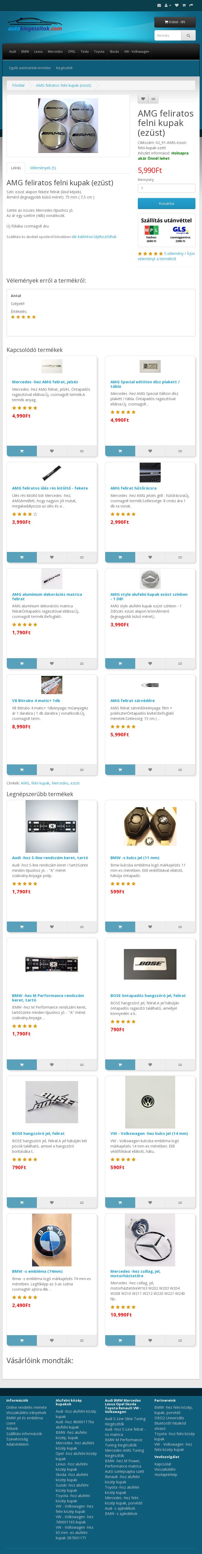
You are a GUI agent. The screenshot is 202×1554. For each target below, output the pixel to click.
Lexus (38, 51)
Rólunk (12, 1428)
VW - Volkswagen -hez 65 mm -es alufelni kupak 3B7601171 (74, 1532)
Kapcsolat (162, 1463)
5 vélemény (174, 253)
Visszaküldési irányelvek (26, 1412)
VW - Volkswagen (136, 51)
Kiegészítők (64, 68)
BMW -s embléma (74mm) (37, 1271)
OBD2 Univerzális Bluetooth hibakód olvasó (170, 1423)
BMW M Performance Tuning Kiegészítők (123, 1442)
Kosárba (166, 203)
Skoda (114, 51)
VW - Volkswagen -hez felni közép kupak (74, 1509)
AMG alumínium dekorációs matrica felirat (47, 596)
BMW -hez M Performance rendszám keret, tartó (48, 998)
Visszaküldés (165, 1469)
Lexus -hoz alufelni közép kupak (72, 1466)
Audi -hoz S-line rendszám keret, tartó (50, 857)
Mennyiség (146, 179)
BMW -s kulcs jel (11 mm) (134, 857)
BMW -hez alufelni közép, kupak (71, 1435)
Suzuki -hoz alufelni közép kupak (72, 1488)
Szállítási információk (24, 1433)
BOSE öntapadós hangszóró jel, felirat (148, 995)
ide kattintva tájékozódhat (94, 236)
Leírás (16, 167)
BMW (25, 51)
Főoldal (18, 85)
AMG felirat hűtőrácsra (133, 488)
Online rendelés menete (26, 1407)
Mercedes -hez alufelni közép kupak (75, 1445)
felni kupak (40, 783)
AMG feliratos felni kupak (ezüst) (63, 85)
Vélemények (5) (43, 167)
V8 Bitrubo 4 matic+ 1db (36, 700)
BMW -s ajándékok (121, 1513)
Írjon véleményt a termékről (166, 256)
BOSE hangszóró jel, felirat (38, 1133)
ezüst (75, 783)
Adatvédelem (17, 1444)
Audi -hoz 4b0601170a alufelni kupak (75, 1424)
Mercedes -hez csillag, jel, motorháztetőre (135, 1273)
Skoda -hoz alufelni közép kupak (72, 1477)
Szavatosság (17, 1438)
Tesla (85, 51)
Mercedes (55, 51)
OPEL (71, 51)
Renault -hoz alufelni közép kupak (122, 1479)
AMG (25, 783)
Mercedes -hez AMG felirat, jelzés (45, 381)
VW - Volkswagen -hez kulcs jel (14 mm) (149, 1133)
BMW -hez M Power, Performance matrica (123, 1463)
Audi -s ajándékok (120, 1508)
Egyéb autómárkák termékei (30, 68)
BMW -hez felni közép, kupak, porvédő (173, 1410)
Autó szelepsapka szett (124, 1471)
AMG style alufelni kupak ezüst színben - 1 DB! (149, 596)
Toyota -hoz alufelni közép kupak (73, 1498)
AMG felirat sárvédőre (132, 700)
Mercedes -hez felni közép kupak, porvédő (123, 1500)
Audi (12, 51)
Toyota (99, 51)
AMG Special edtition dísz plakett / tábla (145, 384)
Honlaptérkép (165, 1474)
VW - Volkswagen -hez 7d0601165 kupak (74, 1519)
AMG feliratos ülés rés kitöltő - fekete (50, 488)
